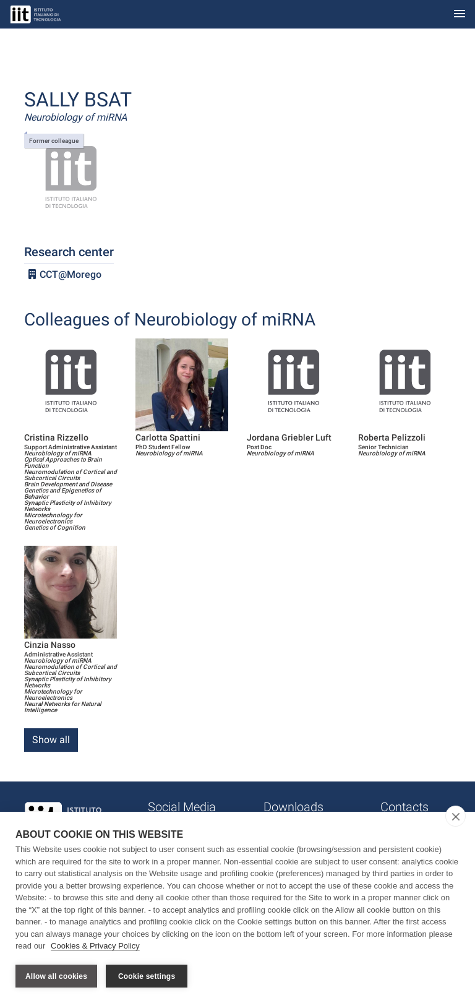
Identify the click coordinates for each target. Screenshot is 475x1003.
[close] (455, 816)
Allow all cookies (56, 976)
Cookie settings (146, 976)
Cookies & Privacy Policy (95, 946)
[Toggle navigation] (459, 14)
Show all (51, 740)
